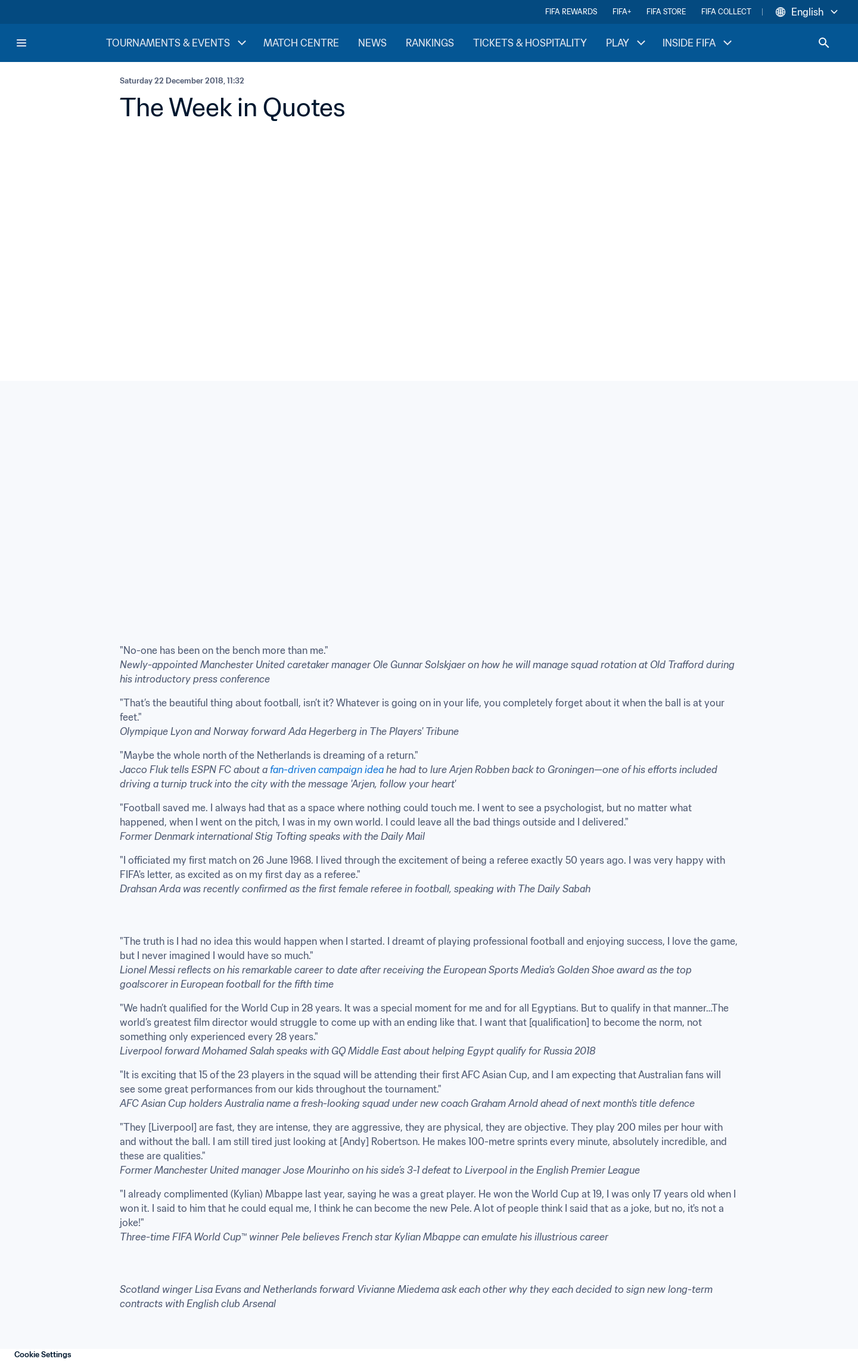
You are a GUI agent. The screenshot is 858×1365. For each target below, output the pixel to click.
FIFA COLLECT (726, 11)
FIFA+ (622, 11)
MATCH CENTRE (301, 43)
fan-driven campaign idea (327, 769)
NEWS (372, 43)
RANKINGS (430, 43)
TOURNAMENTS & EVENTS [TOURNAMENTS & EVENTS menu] (177, 43)
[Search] (824, 43)
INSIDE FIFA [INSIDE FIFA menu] (699, 43)
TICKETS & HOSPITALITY (530, 43)
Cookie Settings (43, 1355)
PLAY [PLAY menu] (627, 43)
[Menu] (21, 43)
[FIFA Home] (60, 43)
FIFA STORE (666, 11)
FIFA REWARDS (571, 11)
